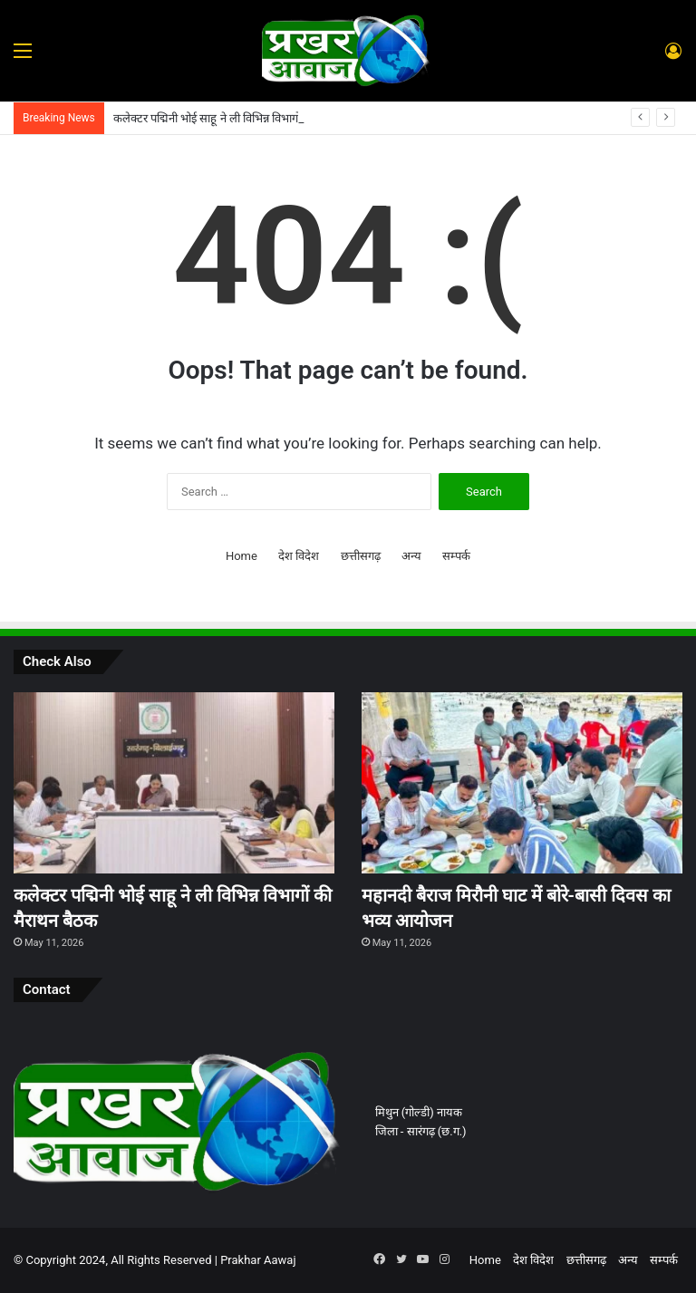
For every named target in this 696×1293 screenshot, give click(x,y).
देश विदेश (298, 556)
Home (241, 556)
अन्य (411, 556)
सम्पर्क (456, 556)
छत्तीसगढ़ (361, 556)
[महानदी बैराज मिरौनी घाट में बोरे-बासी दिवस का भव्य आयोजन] (522, 782)
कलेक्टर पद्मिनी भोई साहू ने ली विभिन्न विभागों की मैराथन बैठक (242, 118)
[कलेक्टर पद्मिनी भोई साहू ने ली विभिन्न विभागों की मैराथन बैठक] (174, 782)
